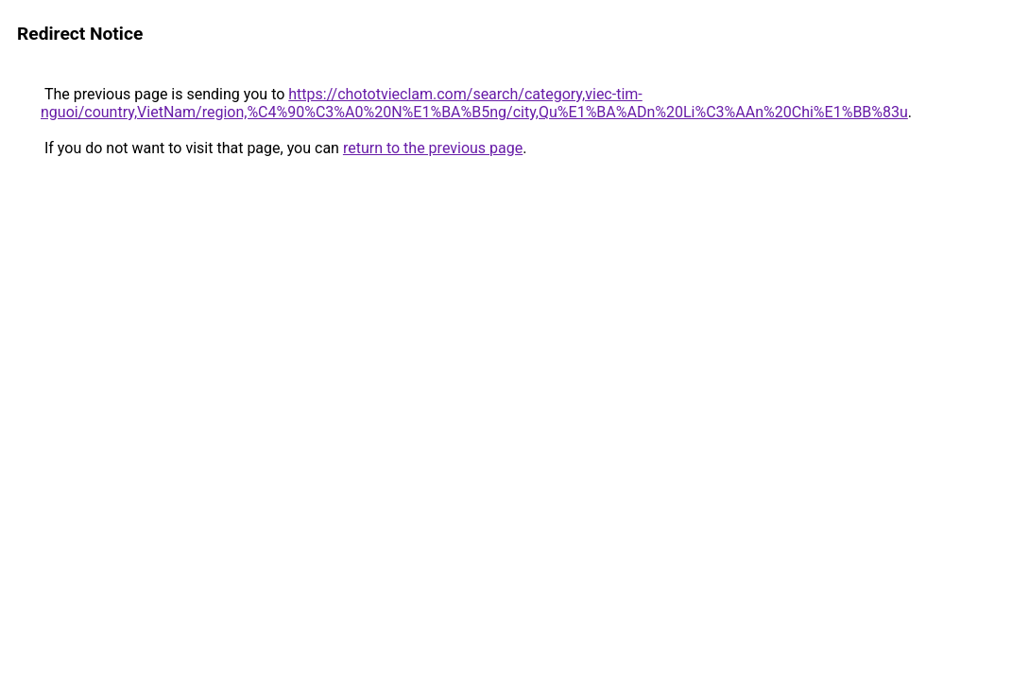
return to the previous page (433, 148)
